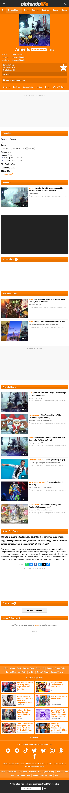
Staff (19, 668)
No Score (6, 74)
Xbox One (6, 167)
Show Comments (34, 610)
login (37, 625)
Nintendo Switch (49, 401)
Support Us (40, 668)
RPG (24, 148)
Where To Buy (58, 87)
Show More (35, 737)
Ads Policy (22, 672)
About (12, 668)
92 (24, 455)
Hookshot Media (13, 764)
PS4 (13, 167)
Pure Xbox (23, 772)
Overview (6, 87)
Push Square (12, 772)
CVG (50, 776)
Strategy (31, 148)
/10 (13, 68)
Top (6, 668)
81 (24, 339)
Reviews (16, 87)
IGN (12, 776)
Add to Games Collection (14, 80)
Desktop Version (57, 672)
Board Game (16, 148)
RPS (56, 776)
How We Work (28, 668)
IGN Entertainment (32, 764)
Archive (31, 672)
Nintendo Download (50, 465)
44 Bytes (49, 764)
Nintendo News (62, 772)
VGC (28, 776)
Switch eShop (17, 54)
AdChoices (57, 764)
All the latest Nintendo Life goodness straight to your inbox (34, 784)
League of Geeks (18, 57)
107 (24, 316)
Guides (39, 87)
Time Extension (35, 772)
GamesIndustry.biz (40, 776)
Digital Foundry (48, 772)
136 (24, 432)
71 (24, 499)
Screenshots (28, 87)
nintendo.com (7, 174)
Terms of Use (11, 672)
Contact (50, 668)
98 (24, 522)
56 (24, 477)
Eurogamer (20, 776)
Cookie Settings (43, 672)
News (47, 87)
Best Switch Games (56, 307)
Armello (31, 49)
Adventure (6, 148)
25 (24, 205)
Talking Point (48, 423)
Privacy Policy (60, 668)
